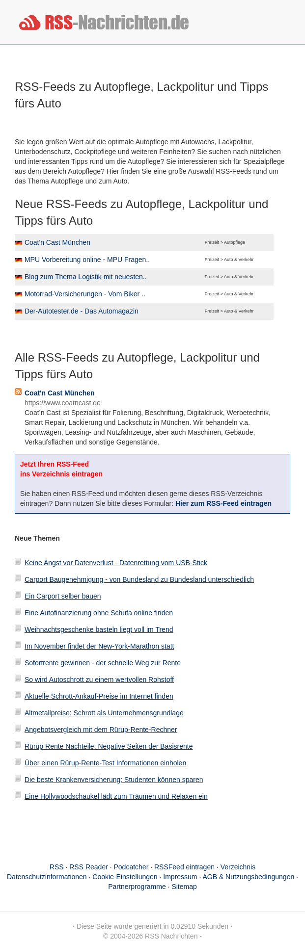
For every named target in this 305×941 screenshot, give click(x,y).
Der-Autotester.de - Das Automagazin (82, 311)
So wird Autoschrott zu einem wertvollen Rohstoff (99, 679)
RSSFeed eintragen (184, 867)
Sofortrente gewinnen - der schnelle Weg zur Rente (103, 663)
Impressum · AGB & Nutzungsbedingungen (228, 877)
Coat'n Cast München (57, 242)
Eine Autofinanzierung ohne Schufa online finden (99, 613)
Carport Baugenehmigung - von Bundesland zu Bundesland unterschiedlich (139, 579)
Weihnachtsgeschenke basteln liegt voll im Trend (99, 629)
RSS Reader (88, 867)
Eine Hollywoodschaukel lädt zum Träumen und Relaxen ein (116, 796)
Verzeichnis (238, 867)
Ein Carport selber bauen (63, 596)
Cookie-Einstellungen (124, 877)
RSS (57, 867)
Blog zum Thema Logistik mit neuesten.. (86, 277)
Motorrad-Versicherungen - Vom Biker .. (85, 294)
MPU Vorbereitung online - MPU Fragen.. (87, 259)
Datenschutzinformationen (47, 877)
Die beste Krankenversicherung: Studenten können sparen (114, 780)
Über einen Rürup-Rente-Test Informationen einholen (105, 763)
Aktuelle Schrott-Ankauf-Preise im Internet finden (99, 696)
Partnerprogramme (137, 886)
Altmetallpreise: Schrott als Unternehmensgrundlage (104, 713)
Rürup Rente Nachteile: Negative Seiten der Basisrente (109, 746)
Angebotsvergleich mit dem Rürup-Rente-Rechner (101, 729)
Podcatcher (131, 867)
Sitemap (183, 886)
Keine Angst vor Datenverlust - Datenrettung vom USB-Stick (116, 563)
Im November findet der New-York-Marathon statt (99, 646)
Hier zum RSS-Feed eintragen (223, 503)
